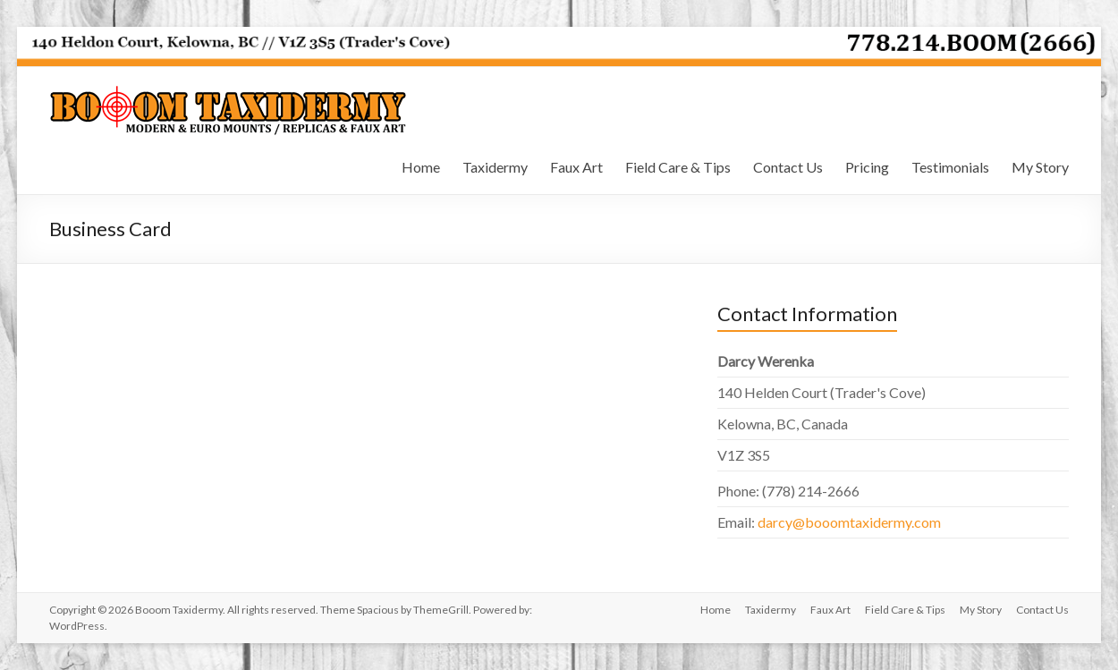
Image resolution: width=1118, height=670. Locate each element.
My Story (1040, 166)
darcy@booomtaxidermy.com (849, 521)
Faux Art (576, 166)
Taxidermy (495, 166)
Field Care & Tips (678, 166)
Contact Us (788, 166)
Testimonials (950, 166)
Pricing (867, 166)
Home (421, 166)
